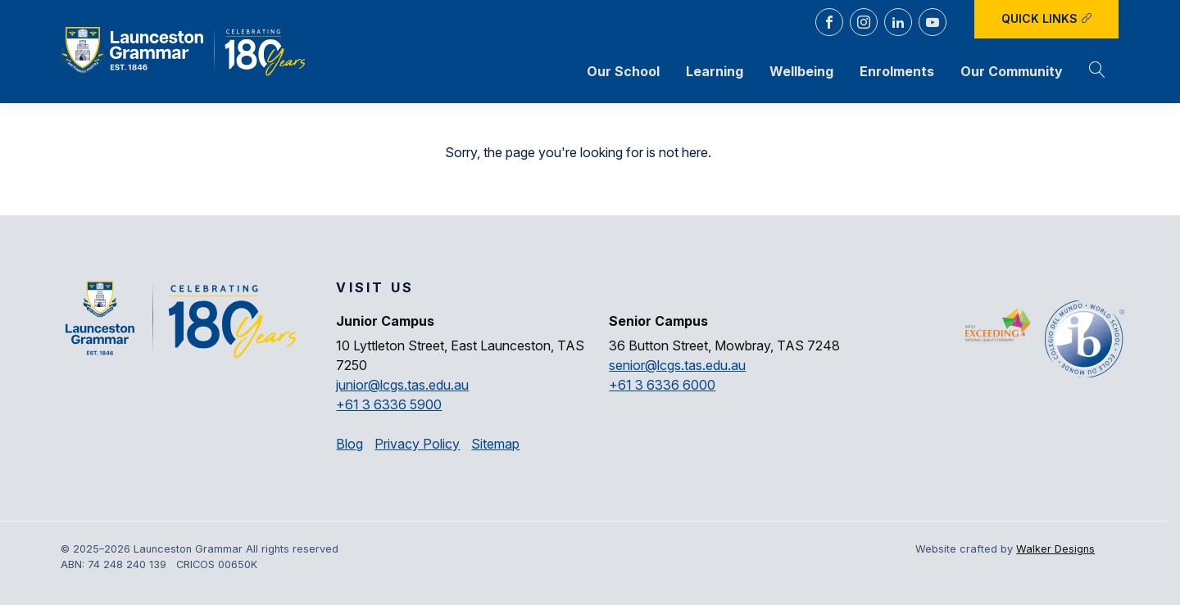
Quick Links (1046, 18)
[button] (1097, 71)
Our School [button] (623, 71)
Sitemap (495, 444)
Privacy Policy (417, 444)
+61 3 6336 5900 (389, 404)
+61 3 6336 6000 (662, 385)
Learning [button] (714, 71)
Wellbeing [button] (801, 71)
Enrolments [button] (897, 71)
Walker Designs (1055, 549)
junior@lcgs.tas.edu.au (402, 385)
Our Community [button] (1011, 71)
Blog (349, 444)
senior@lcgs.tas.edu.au (677, 365)
